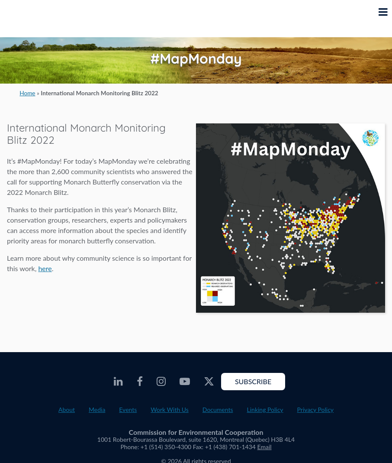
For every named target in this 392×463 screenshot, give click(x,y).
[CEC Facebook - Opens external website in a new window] (140, 381)
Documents (217, 409)
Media (97, 409)
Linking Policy (265, 409)
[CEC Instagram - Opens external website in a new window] (161, 381)
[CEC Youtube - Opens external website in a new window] (185, 381)
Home (27, 93)
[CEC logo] (28, 18)
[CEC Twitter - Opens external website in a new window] (209, 381)
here (44, 268)
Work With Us (170, 409)
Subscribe (253, 381)
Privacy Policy (315, 409)
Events (128, 409)
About (66, 409)
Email (264, 446)
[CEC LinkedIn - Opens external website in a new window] (118, 381)
